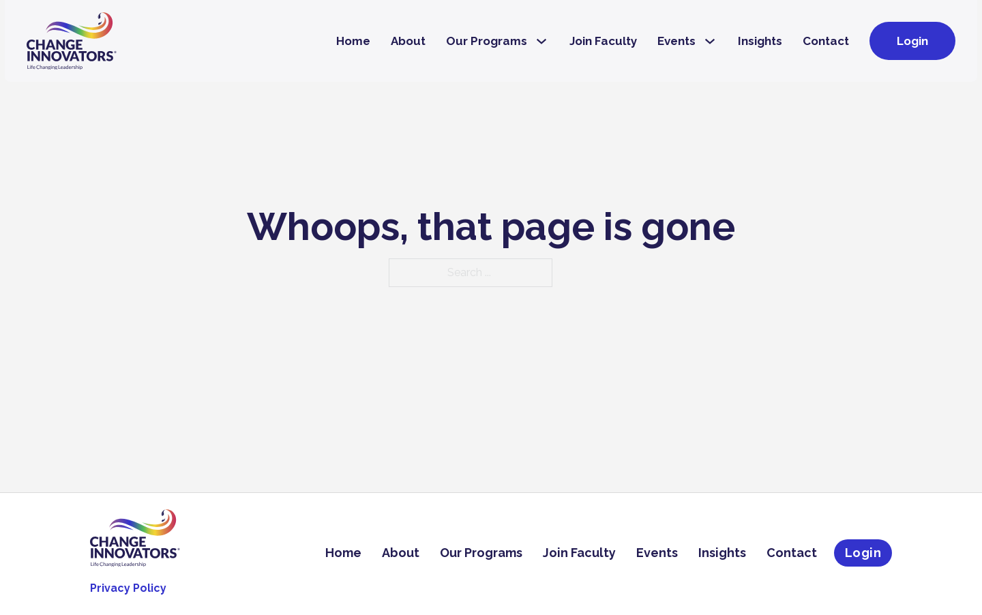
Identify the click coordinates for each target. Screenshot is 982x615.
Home (353, 41)
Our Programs (486, 41)
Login (912, 41)
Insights (760, 41)
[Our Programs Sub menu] (541, 41)
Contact (826, 41)
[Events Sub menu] (709, 41)
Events (676, 41)
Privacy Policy (128, 588)
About (408, 41)
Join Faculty (603, 41)
